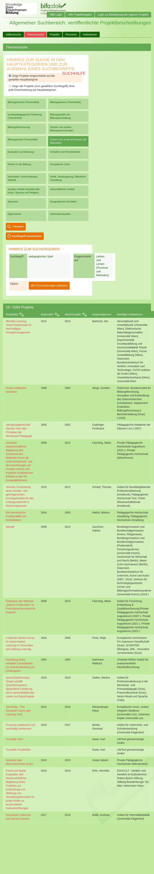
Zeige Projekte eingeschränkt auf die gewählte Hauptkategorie (32, 77)
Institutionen (90, 34)
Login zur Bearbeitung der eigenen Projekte (123, 14)
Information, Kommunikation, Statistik (23, 178)
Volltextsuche (13, 34)
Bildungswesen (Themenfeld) (65, 102)
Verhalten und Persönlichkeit (65, 151)
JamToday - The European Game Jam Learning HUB (18, 710)
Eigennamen (14, 214)
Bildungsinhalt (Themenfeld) (23, 139)
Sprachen (13, 201)
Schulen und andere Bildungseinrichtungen (61, 129)
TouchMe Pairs (14, 739)
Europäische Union (60, 164)
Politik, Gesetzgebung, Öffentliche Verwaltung (68, 178)
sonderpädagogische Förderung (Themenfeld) (25, 116)
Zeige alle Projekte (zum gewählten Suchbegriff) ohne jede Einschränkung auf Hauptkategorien (42, 88)
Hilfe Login (56, 14)
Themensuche (35, 34)
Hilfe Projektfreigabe (80, 14)
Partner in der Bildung (19, 164)
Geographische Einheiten (63, 201)
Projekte (54, 34)
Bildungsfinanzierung (19, 127)
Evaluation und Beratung (21, 151)
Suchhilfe (74, 73)
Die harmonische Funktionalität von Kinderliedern (16, 516)
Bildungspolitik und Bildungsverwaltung (60, 116)
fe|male (10, 526)
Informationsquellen (60, 214)
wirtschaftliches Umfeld (62, 189)
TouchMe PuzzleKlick (18, 749)
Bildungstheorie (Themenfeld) (23, 102)
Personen (71, 34)
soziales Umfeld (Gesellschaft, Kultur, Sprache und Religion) (24, 191)
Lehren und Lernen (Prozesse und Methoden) (68, 141)
